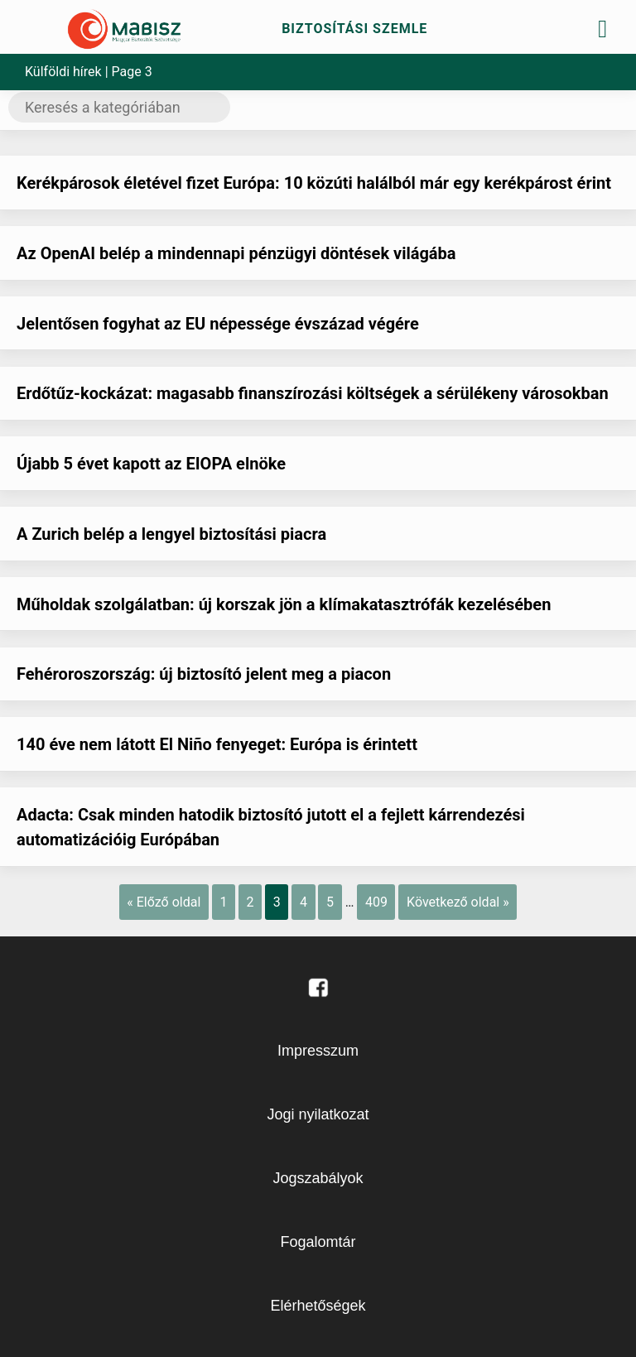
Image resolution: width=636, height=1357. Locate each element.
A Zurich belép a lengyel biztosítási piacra (171, 534)
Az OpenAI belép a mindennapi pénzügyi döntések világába (236, 253)
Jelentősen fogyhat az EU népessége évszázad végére (218, 324)
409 (376, 902)
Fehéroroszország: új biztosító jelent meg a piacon (204, 674)
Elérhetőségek (317, 1305)
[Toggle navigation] (602, 29)
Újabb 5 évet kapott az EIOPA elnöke (151, 464)
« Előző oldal (163, 902)
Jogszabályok (317, 1178)
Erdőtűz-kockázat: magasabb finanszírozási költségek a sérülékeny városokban (313, 393)
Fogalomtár (317, 1242)
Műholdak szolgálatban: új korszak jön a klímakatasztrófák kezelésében (284, 604)
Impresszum (318, 1050)
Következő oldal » (458, 902)
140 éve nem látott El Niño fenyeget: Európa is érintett (217, 744)
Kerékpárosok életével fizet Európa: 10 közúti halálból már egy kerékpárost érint (314, 183)
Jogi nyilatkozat (318, 1114)
